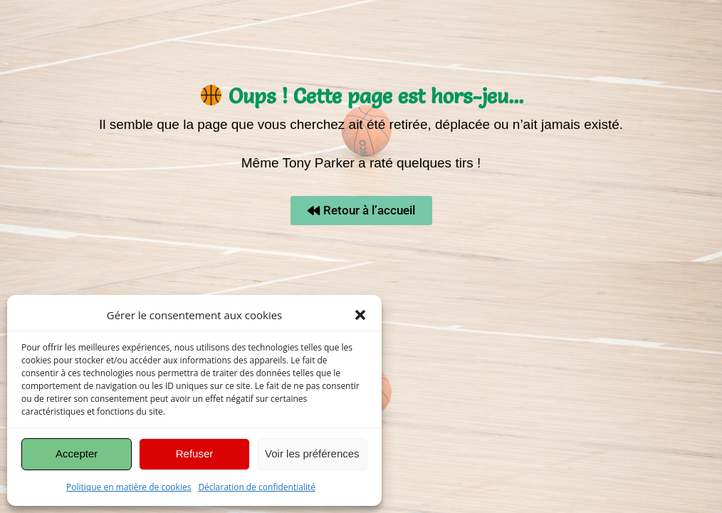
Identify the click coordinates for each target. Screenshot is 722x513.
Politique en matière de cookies (128, 487)
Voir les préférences (312, 453)
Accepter (77, 453)
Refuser (195, 453)
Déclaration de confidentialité (256, 487)
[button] (360, 315)
